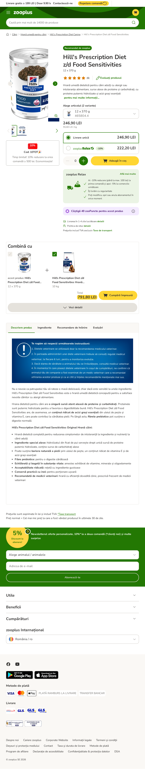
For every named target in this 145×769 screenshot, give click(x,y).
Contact (48, 746)
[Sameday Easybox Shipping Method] (10, 711)
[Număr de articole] (75, 161)
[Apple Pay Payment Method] (31, 694)
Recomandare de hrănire (72, 328)
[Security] (14, 724)
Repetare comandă (93, 3)
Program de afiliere (17, 751)
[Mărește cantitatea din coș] (83, 161)
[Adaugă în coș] (115, 161)
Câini (14, 34)
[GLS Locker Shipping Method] (31, 711)
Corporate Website (57, 740)
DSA (117, 751)
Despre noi (12, 740)
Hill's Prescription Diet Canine (65, 34)
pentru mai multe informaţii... (81, 98)
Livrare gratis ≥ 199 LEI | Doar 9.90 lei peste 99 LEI (37, 3)
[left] (10, 84)
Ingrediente (45, 328)
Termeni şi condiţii (106, 740)
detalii (100, 221)
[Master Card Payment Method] (21, 694)
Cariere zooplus (32, 740)
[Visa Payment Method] (10, 694)
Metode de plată (99, 746)
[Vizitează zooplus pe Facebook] (8, 664)
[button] (77, 48)
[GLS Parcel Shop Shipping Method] (42, 711)
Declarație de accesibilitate (48, 751)
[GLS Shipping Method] (21, 711)
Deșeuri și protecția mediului (22, 746)
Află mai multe (128, 174)
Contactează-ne (63, 3)
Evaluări (98, 328)
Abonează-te (72, 577)
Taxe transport (67, 514)
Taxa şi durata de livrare (71, 746)
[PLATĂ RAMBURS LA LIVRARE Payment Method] (57, 693)
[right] (55, 84)
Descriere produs (21, 328)
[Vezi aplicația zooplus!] (19, 678)
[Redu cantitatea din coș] (67, 161)
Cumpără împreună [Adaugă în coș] (120, 296)
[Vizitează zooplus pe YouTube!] (17, 664)
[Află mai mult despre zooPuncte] (133, 211)
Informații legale (82, 740)
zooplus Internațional (25, 630)
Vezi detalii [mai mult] (73, 307)
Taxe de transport (102, 230)
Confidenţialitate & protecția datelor (89, 751)
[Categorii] (8, 12)
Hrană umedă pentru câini (33, 34)
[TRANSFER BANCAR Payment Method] (92, 693)
